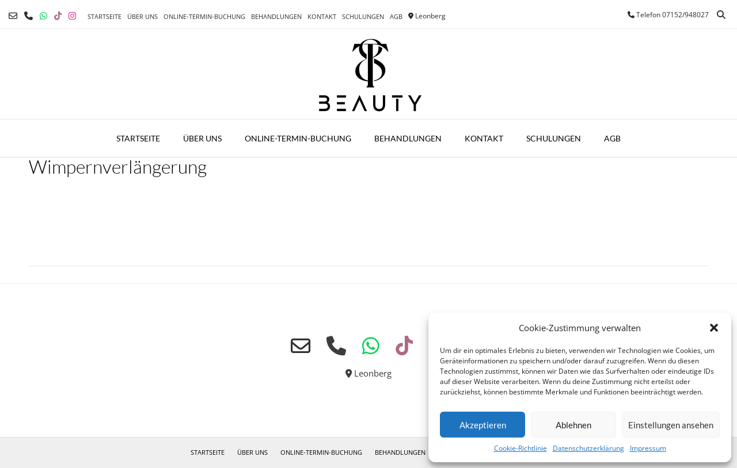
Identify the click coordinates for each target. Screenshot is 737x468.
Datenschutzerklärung (588, 448)
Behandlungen (276, 16)
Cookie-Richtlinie (520, 448)
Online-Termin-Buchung (204, 16)
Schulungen (363, 16)
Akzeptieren (482, 425)
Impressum (648, 448)
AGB (396, 16)
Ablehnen (573, 425)
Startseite (104, 16)
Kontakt (321, 16)
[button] (714, 327)
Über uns (142, 16)
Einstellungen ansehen (670, 425)
